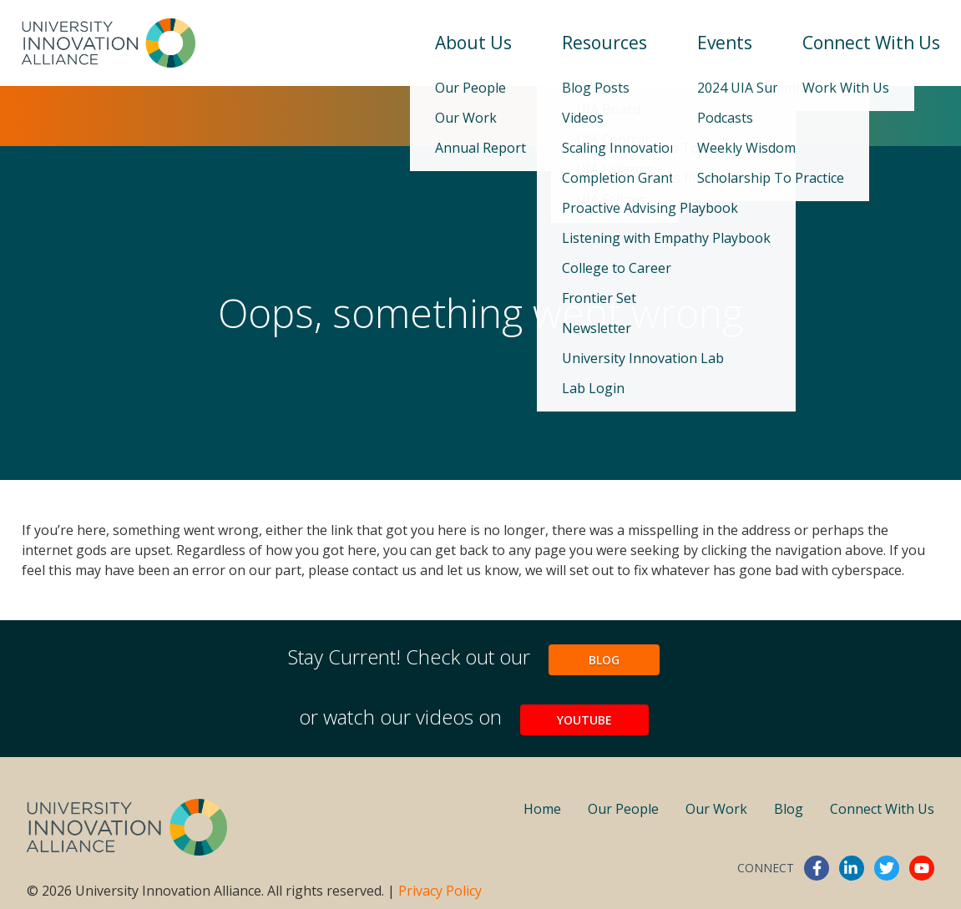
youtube (921, 868)
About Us (473, 42)
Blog (604, 660)
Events (724, 42)
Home (542, 809)
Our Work (716, 809)
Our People (623, 809)
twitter (886, 868)
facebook (816, 868)
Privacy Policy (440, 890)
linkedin (851, 868)
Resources (604, 42)
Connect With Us (871, 42)
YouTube (584, 720)
